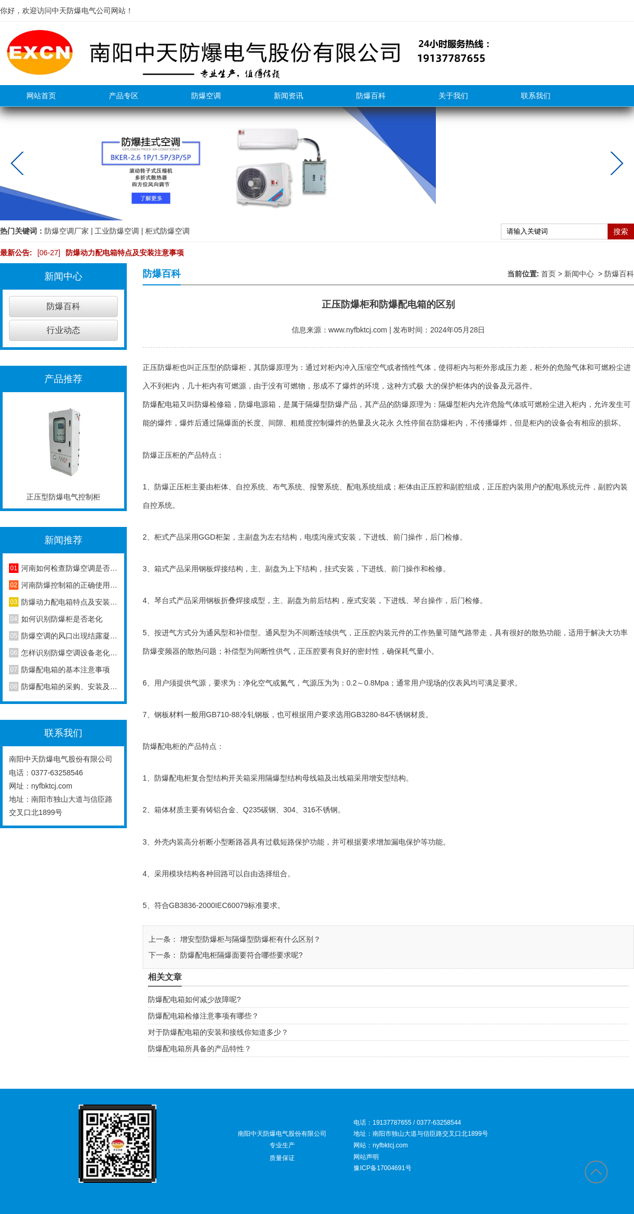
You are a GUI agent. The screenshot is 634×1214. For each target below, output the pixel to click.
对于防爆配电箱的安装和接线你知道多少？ (218, 1032)
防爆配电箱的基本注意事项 (65, 669)
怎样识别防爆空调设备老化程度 (69, 652)
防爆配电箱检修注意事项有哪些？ (203, 1016)
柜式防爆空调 (167, 231)
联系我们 (536, 95)
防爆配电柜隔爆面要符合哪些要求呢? (240, 955)
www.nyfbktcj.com (358, 330)
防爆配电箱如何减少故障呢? (194, 999)
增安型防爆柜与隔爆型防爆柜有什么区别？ (249, 939)
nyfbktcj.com (51, 786)
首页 (548, 274)
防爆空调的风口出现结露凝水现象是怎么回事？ (69, 636)
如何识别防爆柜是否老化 (61, 619)
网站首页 (41, 95)
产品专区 (123, 95)
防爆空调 (206, 95)
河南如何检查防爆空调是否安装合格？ (69, 568)
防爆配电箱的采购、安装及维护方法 (69, 686)
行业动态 (63, 330)
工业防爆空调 (117, 231)
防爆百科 (371, 95)
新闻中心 (579, 274)
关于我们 (453, 95)
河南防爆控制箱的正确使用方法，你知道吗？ (69, 585)
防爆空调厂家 (66, 231)
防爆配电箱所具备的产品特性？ (199, 1048)
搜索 (620, 231)
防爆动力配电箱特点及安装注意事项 (108, 252)
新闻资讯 (288, 95)
